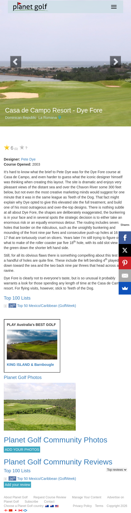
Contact (49, 501)
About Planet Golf (16, 497)
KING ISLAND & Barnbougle (30, 365)
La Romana (47, 118)
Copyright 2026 (117, 506)
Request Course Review (49, 497)
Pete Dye (28, 159)
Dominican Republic (21, 118)
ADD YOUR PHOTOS (22, 450)
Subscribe (31, 501)
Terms (99, 506)
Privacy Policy (82, 506)
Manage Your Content (86, 497)
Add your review (17, 485)
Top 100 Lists (17, 298)
